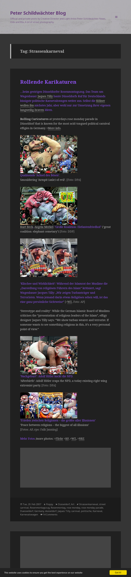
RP (67, 438)
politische (86, 511)
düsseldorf (51, 511)
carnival (75, 511)
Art (72, 504)
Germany (39, 511)
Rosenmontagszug (40, 507)
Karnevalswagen (29, 514)
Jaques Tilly (45, 96)
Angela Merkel (43, 227)
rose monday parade (92, 507)
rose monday (73, 507)
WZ (69, 302)
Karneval (97, 511)
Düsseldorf (64, 504)
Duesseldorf (26, 511)
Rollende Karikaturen (48, 81)
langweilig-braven (32, 110)
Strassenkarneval (88, 504)
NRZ (81, 438)
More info (54, 128)
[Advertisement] (65, 468)
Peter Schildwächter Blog (38, 13)
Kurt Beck (26, 227)
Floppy (49, 504)
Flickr (59, 438)
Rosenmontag (58, 507)
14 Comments (50, 514)
